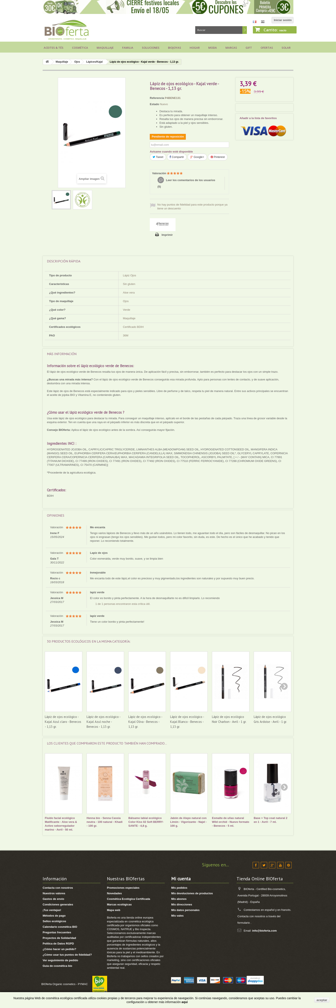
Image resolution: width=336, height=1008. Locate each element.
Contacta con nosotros (58, 887)
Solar (286, 48)
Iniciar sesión (283, 20)
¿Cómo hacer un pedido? (59, 949)
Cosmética (80, 48)
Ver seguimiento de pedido (60, 960)
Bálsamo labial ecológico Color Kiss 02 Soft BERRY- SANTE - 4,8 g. (146, 821)
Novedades (114, 893)
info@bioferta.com (264, 930)
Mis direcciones (181, 904)
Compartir (177, 157)
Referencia (157, 98)
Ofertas (267, 48)
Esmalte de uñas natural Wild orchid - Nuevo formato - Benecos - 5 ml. (230, 821)
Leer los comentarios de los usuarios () (186, 183)
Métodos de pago (54, 915)
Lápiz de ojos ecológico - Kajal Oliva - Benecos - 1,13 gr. (145, 722)
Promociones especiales (123, 887)
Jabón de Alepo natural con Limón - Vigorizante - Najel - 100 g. (188, 821)
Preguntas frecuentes (57, 932)
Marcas (231, 48)
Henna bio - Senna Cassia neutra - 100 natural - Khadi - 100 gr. (105, 821)
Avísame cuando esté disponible (171, 151)
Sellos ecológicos (54, 921)
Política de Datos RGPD (58, 943)
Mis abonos (179, 899)
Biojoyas (174, 48)
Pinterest (218, 157)
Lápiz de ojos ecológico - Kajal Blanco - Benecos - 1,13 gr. (187, 722)
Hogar (195, 48)
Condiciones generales (58, 904)
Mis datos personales (185, 910)
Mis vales (177, 915)
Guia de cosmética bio (57, 965)
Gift (249, 48)
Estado (154, 104)
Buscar (244, 30)
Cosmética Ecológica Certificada (128, 899)
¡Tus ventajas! (52, 910)
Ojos (77, 61)
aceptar (321, 1000)
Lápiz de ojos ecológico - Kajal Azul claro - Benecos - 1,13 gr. (63, 722)
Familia (127, 48)
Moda (212, 48)
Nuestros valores (54, 893)
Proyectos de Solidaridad (59, 938)
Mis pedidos (179, 887)
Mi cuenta (181, 879)
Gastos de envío (53, 899)
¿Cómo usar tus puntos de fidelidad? (67, 954)
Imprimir (167, 234)
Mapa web (113, 910)
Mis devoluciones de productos (192, 893)
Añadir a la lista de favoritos (258, 118)
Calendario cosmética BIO (60, 926)
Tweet (158, 157)
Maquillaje (105, 48)
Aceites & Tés (53, 48)
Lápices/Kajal (94, 61)
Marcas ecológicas (119, 904)
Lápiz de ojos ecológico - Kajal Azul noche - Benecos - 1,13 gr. (103, 722)
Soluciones (150, 48)
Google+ (197, 157)
